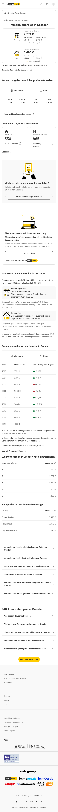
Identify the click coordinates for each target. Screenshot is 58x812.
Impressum (8, 683)
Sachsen (17, 20)
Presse (6, 700)
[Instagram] (21, 801)
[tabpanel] (29, 393)
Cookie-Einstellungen (23, 796)
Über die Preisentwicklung (14, 451)
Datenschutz (38, 796)
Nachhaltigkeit (9, 731)
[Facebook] (16, 801)
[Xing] (42, 801)
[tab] (16, 90)
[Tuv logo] (12, 758)
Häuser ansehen (13, 143)
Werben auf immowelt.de (13, 722)
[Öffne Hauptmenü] (3, 4)
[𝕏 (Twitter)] (26, 801)
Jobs (5, 705)
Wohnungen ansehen (43, 144)
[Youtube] (31, 801)
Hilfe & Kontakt (9, 674)
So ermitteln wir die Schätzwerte (17, 70)
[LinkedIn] (37, 801)
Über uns (7, 696)
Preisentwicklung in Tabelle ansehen (18, 114)
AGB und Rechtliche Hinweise (15, 679)
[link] (41, 4)
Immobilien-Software (12, 718)
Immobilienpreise (7, 20)
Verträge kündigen (11, 727)
